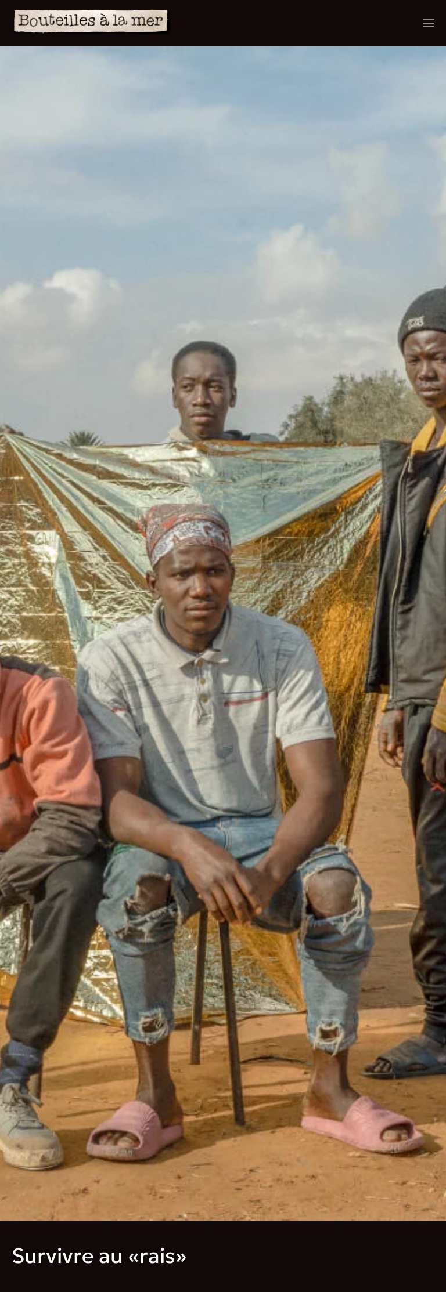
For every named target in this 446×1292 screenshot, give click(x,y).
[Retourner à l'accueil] (92, 23)
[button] (428, 23)
